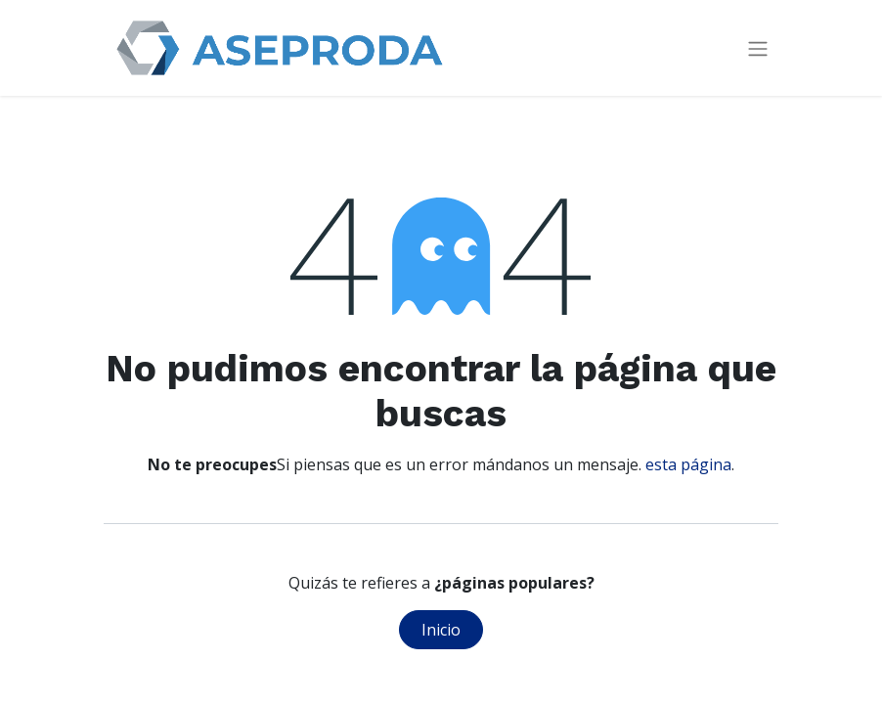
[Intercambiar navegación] (757, 48)
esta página (688, 464)
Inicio (441, 629)
